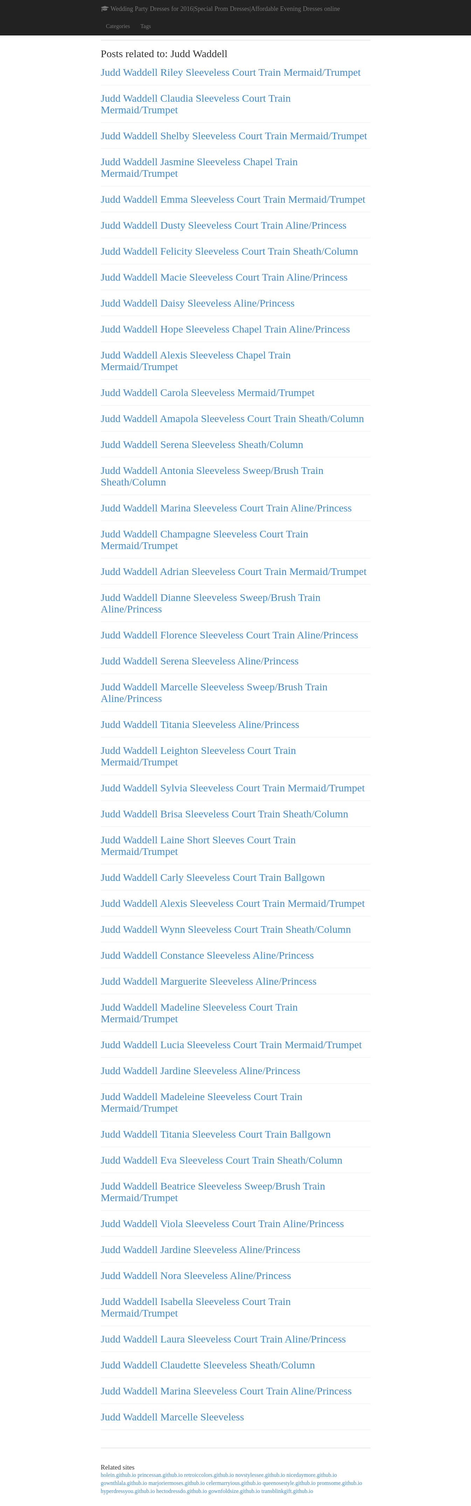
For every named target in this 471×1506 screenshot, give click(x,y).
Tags (145, 26)
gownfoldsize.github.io (234, 1491)
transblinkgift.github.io (287, 1491)
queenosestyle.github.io (289, 1483)
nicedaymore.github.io (311, 1475)
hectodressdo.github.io (181, 1491)
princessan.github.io (160, 1475)
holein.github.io (118, 1475)
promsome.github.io (339, 1483)
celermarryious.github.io (233, 1483)
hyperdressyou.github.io (128, 1491)
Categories (118, 26)
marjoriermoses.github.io (176, 1483)
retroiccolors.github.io (209, 1475)
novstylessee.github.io (260, 1475)
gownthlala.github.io (124, 1483)
